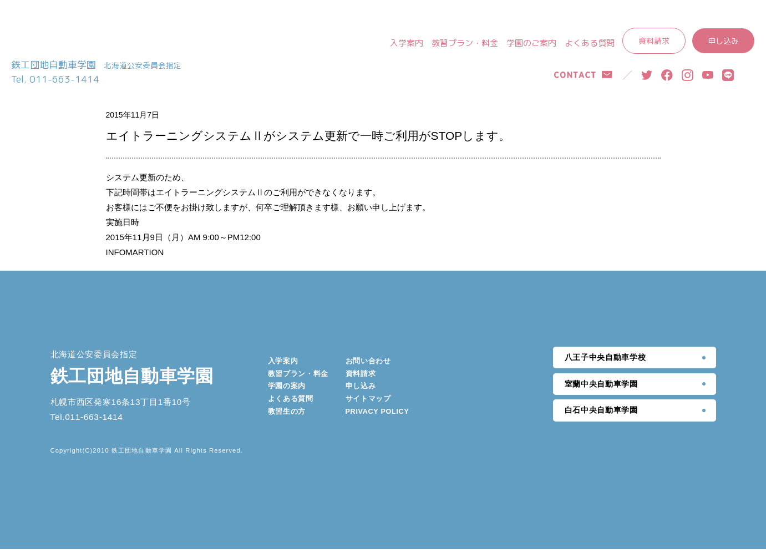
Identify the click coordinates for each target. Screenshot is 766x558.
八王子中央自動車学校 (605, 366)
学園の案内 (287, 395)
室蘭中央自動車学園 (601, 392)
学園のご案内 (531, 43)
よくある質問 (590, 43)
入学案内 (406, 43)
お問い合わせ (368, 370)
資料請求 (653, 40)
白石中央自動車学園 (601, 419)
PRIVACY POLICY (377, 420)
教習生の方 (287, 420)
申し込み (723, 40)
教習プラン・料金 (465, 43)
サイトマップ (368, 408)
